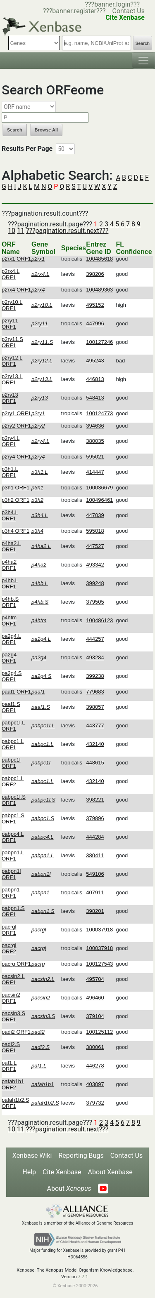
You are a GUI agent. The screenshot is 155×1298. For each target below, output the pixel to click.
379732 (95, 1103)
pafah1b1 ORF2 (13, 1084)
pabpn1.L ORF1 (13, 855)
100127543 (99, 964)
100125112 (99, 1032)
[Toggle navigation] (143, 60)
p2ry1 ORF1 (16, 413)
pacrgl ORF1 (9, 930)
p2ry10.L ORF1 (12, 305)
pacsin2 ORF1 (11, 998)
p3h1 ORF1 (15, 487)
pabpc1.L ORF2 (13, 781)
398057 (95, 707)
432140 (95, 744)
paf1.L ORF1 (9, 1066)
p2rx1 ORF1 (16, 259)
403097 (95, 1084)
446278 (95, 1066)
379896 (95, 818)
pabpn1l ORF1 (11, 874)
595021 (95, 457)
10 (11, 231)
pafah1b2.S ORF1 (15, 1103)
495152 (95, 305)
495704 (95, 979)
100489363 (99, 290)
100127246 (99, 342)
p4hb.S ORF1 (10, 602)
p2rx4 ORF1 (16, 290)
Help (29, 1172)
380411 (95, 855)
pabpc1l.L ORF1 (13, 726)
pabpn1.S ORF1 (13, 911)
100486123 (99, 620)
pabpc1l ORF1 (11, 763)
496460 (95, 998)
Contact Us (128, 11)
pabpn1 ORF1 (10, 892)
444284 (95, 837)
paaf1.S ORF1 (11, 707)
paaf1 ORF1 (16, 692)
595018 (95, 531)
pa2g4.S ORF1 (11, 676)
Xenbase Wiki (32, 1155)
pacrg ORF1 (16, 964)
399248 (95, 583)
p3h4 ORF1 (15, 531)
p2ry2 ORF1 (16, 426)
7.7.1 (83, 1276)
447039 (95, 515)
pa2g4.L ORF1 (11, 639)
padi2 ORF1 (16, 1032)
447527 (95, 546)
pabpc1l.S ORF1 (14, 800)
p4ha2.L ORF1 (11, 546)
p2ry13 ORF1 (10, 398)
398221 (95, 800)
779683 (95, 692)
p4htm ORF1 (9, 620)
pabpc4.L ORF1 (13, 837)
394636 (95, 426)
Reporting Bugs (80, 1155)
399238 (95, 676)
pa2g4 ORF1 (9, 657)
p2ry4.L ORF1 (10, 441)
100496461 (99, 500)
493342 (95, 565)
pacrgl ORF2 (9, 948)
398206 (95, 274)
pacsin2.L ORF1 (13, 979)
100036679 (99, 487)
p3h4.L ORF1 (10, 515)
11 (20, 231)
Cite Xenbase (62, 1172)
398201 (95, 911)
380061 (95, 1047)
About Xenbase (110, 1172)
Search (143, 43)
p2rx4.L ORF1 (10, 274)
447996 (95, 323)
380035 (95, 441)
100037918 (99, 929)
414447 (95, 472)
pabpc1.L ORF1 (13, 744)
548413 (95, 398)
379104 (95, 1016)
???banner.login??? (112, 4)
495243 (95, 360)
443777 (95, 725)
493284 (95, 657)
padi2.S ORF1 (11, 1047)
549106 (95, 874)
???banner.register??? (74, 11)
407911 (95, 892)
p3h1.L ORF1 (10, 472)
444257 (95, 639)
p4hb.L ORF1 (10, 583)
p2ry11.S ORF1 (12, 342)
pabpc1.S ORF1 (13, 818)
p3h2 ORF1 (15, 500)
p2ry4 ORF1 (16, 457)
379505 (95, 602)
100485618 (99, 259)
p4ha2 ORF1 (9, 565)
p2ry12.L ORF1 (12, 361)
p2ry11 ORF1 (10, 323)
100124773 (99, 413)
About (69, 1188)
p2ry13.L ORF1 (12, 379)
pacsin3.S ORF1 (13, 1016)
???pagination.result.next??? (67, 231)
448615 (95, 763)
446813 (95, 379)
